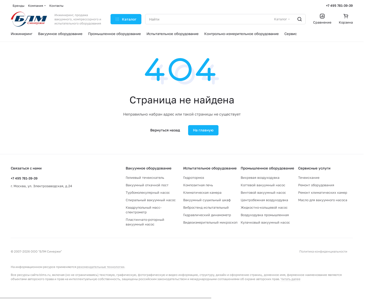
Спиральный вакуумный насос (151, 200)
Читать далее (291, 279)
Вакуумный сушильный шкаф (207, 200)
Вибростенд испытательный (206, 207)
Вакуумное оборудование (149, 168)
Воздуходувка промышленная (265, 215)
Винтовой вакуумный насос (263, 192)
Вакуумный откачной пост (147, 185)
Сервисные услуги (314, 168)
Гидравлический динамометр (207, 215)
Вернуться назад (165, 130)
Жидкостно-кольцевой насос (264, 207)
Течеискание (308, 177)
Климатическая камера (202, 192)
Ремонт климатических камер (322, 192)
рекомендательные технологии (100, 267)
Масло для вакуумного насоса (322, 200)
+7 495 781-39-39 (339, 5)
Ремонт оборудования (316, 185)
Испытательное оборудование (210, 168)
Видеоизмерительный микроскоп (210, 222)
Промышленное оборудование (267, 168)
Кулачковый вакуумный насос (265, 222)
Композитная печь (198, 185)
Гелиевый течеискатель (145, 177)
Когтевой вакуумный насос (263, 185)
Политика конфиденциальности (323, 251)
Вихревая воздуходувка (260, 177)
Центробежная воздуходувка (264, 200)
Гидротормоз (193, 177)
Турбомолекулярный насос (148, 192)
